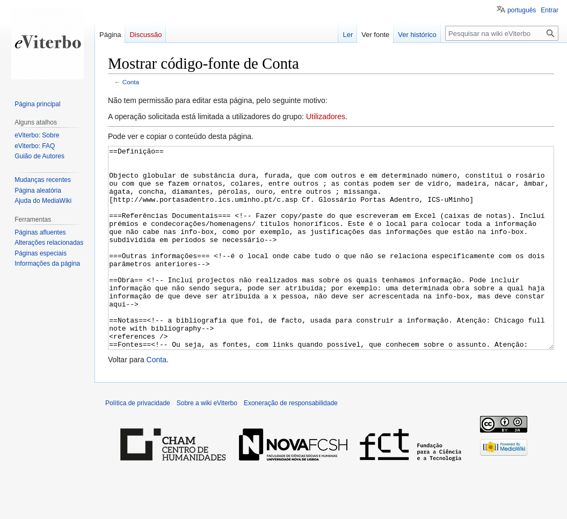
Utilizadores (325, 116)
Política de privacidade (137, 443)
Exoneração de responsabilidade (291, 443)
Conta (130, 81)
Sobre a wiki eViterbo (207, 443)
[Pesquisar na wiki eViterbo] (501, 33)
